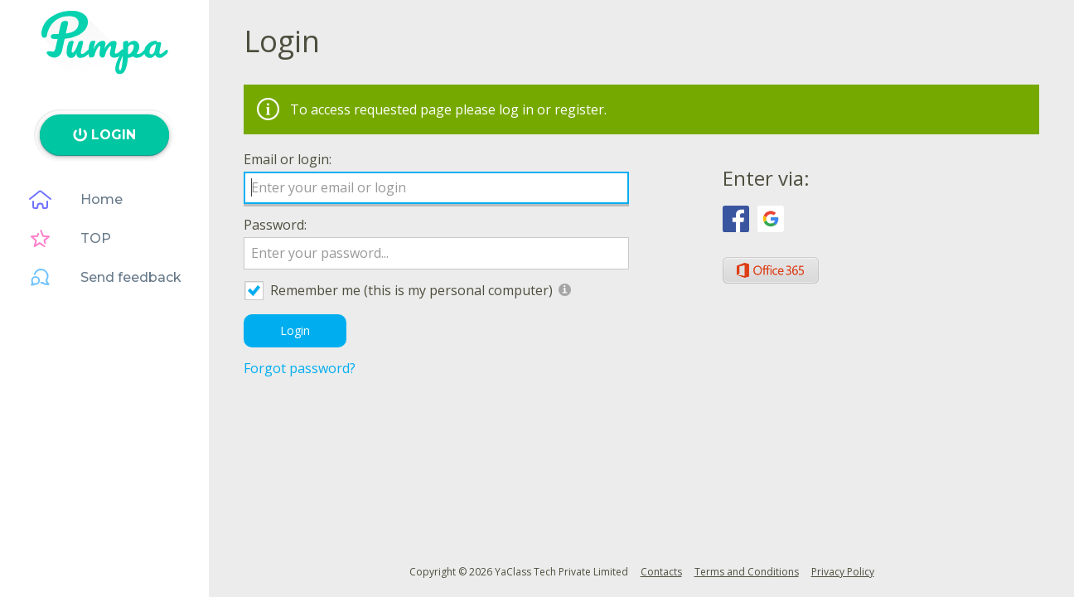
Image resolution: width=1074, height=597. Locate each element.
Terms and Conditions (746, 572)
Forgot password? (300, 368)
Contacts (661, 572)
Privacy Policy (842, 572)
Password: (275, 224)
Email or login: (287, 159)
